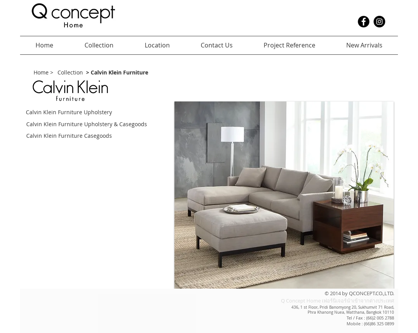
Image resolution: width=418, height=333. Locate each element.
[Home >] (43, 72)
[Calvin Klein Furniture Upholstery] (72, 112)
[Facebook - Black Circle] (363, 21)
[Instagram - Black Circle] (379, 21)
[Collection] (70, 72)
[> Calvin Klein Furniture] (117, 72)
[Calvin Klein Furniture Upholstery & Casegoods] (99, 124)
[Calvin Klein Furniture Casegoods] (82, 136)
